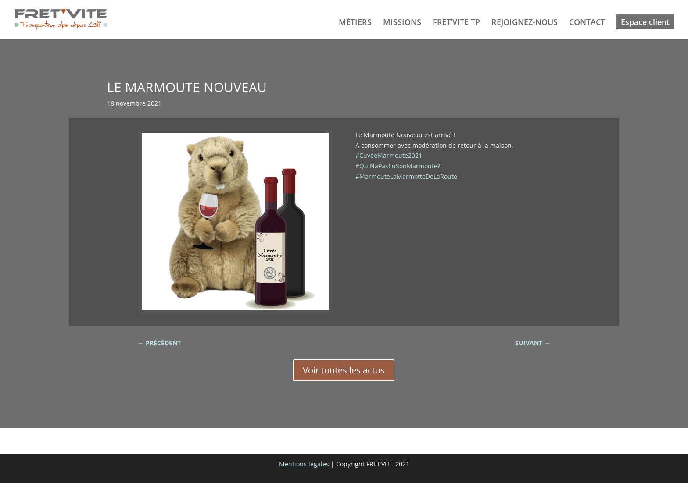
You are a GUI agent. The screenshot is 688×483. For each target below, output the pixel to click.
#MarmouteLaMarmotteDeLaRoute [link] (406, 176)
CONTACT (587, 23)
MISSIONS (402, 23)
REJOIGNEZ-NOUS (524, 23)
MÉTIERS (355, 23)
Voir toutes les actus (344, 370)
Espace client (645, 22)
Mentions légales (304, 464)
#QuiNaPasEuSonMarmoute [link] (396, 166)
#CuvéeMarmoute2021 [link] (388, 155)
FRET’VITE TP (456, 23)
